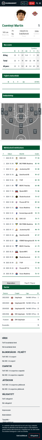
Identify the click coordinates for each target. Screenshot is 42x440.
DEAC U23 (22, 158)
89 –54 (37, 202)
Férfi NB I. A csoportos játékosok (13, 385)
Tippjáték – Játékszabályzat (7, 421)
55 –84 (37, 169)
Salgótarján (18, 297)
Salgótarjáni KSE (20, 303)
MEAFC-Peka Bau (24, 185)
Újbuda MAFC (23, 191)
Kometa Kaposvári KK (26, 213)
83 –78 (37, 180)
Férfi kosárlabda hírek (9, 343)
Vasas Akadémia (24, 208)
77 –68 (37, 263)
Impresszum (6, 410)
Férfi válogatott (7, 399)
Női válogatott (7, 403)
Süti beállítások (21, 436)
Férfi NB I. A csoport (9, 357)
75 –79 (37, 268)
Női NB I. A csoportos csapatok (13, 375)
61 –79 (37, 246)
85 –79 (37, 224)
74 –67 (37, 196)
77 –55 (37, 158)
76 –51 (37, 274)
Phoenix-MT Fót (24, 202)
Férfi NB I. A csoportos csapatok (13, 371)
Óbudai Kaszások (24, 196)
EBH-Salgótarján (20, 314)
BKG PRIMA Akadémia (26, 163)
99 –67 (37, 174)
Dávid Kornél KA (24, 174)
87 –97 (37, 235)
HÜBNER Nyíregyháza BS (26, 241)
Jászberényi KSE (24, 169)
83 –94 (37, 163)
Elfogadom (34, 436)
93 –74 (37, 213)
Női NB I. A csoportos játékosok (13, 389)
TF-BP (21, 180)
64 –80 (37, 185)
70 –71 (37, 219)
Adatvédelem (6, 415)
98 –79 (37, 230)
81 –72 (37, 257)
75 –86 (37, 191)
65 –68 (37, 252)
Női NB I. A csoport (8, 361)
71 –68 (37, 208)
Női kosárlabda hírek (9, 347)
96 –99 (37, 241)
